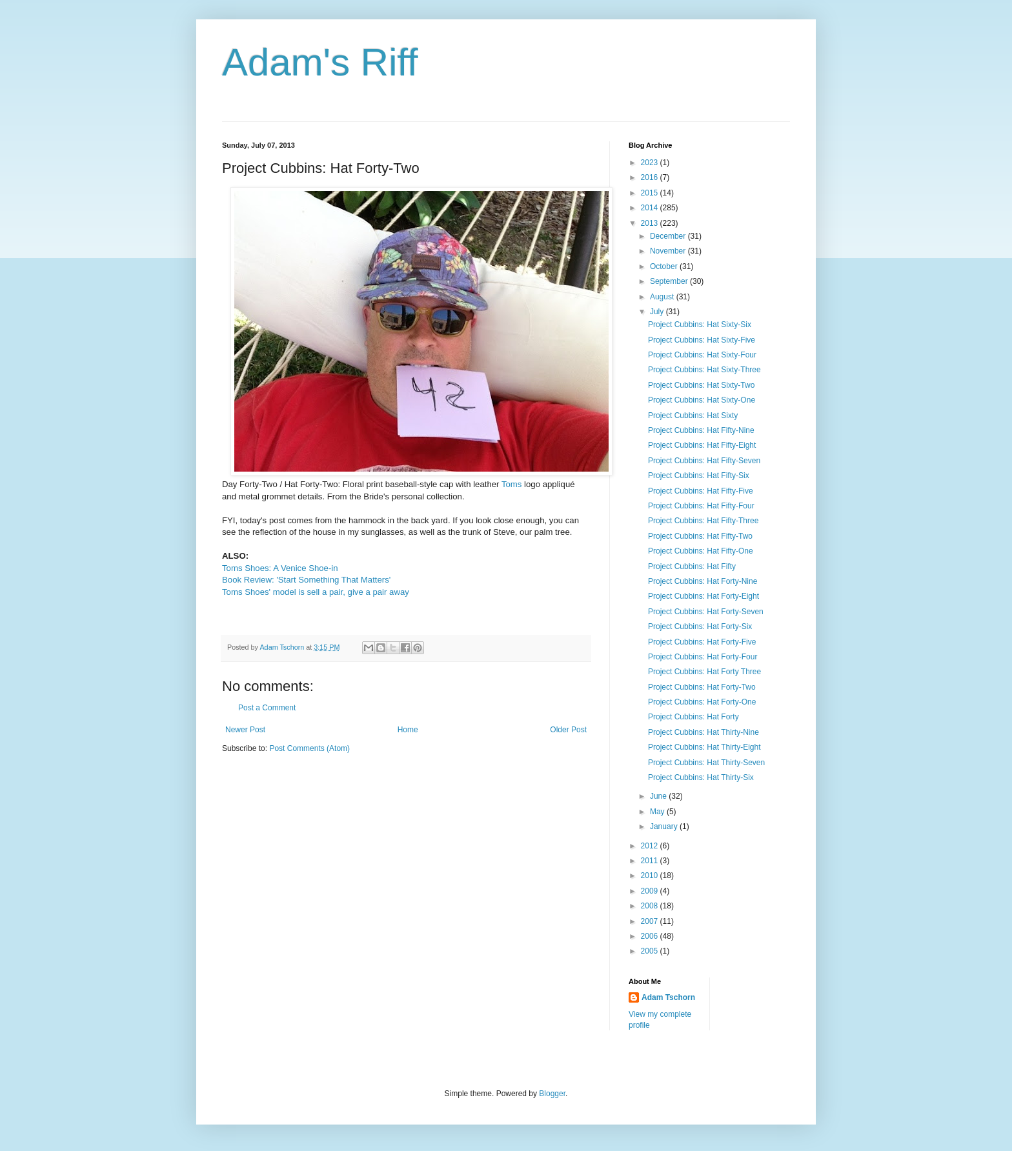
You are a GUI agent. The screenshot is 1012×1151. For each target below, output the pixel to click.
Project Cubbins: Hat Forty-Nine (702, 581)
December (669, 236)
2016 (650, 177)
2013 (650, 223)
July (658, 311)
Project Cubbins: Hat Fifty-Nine (701, 430)
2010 (650, 875)
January (665, 826)
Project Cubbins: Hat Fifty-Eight (702, 445)
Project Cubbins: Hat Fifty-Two (700, 536)
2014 (650, 207)
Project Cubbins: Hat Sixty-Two (701, 385)
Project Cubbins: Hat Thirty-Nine (703, 732)
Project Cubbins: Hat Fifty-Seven (704, 460)
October (665, 266)
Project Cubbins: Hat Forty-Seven (706, 611)
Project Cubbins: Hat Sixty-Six (699, 324)
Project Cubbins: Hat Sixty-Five (701, 340)
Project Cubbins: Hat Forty (693, 716)
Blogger (552, 1093)
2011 (650, 860)
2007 (650, 921)
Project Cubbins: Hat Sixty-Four (702, 354)
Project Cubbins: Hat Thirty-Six (701, 777)
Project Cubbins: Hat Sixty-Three (704, 369)
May (658, 811)
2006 (650, 936)
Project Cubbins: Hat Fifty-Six (698, 475)
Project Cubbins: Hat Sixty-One (701, 400)
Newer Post (245, 729)
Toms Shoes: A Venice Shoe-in (280, 568)
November (669, 250)
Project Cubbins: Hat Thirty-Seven (706, 762)
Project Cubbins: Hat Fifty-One (700, 550)
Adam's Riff (320, 62)
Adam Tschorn (668, 997)
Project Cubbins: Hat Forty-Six (700, 626)
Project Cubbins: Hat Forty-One (702, 701)
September (670, 281)
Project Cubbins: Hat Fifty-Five (700, 490)
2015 (650, 192)
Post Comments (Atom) (309, 748)
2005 (650, 951)
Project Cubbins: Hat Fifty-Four (701, 505)
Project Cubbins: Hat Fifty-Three (703, 520)
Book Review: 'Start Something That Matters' (306, 580)
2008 (650, 905)
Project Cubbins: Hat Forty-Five (702, 641)
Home (408, 729)
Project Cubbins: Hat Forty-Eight (703, 596)
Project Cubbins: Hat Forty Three (704, 671)
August (663, 296)
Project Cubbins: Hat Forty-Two (702, 687)
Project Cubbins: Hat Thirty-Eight (704, 747)
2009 (650, 891)
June (659, 796)
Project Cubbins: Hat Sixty (693, 415)
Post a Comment (267, 707)
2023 (650, 162)
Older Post (568, 729)
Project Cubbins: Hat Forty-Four (702, 656)
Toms (511, 484)
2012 (650, 845)
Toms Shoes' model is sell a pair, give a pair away (315, 592)
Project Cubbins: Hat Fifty (692, 566)
